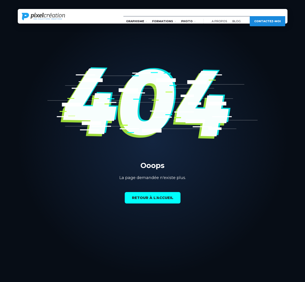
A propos (219, 16)
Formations (164, 16)
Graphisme (136, 16)
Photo (188, 16)
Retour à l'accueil (152, 198)
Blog (236, 16)
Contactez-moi (267, 16)
